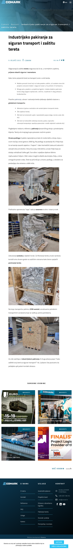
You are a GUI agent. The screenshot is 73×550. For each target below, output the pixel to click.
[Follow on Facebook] (57, 504)
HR (66, 2)
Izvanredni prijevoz (44, 491)
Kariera (22, 521)
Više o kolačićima (59, 546)
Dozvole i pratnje (43, 518)
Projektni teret (43, 497)
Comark (5, 24)
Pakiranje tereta (43, 512)
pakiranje (18, 99)
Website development (33, 537)
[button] (70, 2)
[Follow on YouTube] (64, 504)
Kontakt (23, 497)
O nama (23, 491)
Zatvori (59, 542)
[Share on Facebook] (59, 60)
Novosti (15, 24)
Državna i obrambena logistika (45, 504)
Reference (23, 503)
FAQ (21, 509)
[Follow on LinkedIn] (61, 504)
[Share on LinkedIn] (63, 60)
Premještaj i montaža (45, 524)
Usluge (22, 515)
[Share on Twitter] (61, 60)
